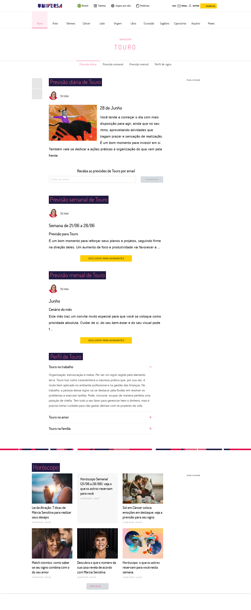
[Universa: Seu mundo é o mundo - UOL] (50, 5)
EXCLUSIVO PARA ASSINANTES (106, 258)
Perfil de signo (163, 64)
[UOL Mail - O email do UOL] (182, 6)
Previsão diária (88, 64)
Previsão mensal (139, 64)
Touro (125, 47)
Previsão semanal (113, 64)
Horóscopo (125, 39)
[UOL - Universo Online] (65, 5)
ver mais (97, 586)
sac (174, 6)
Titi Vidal (64, 96)
